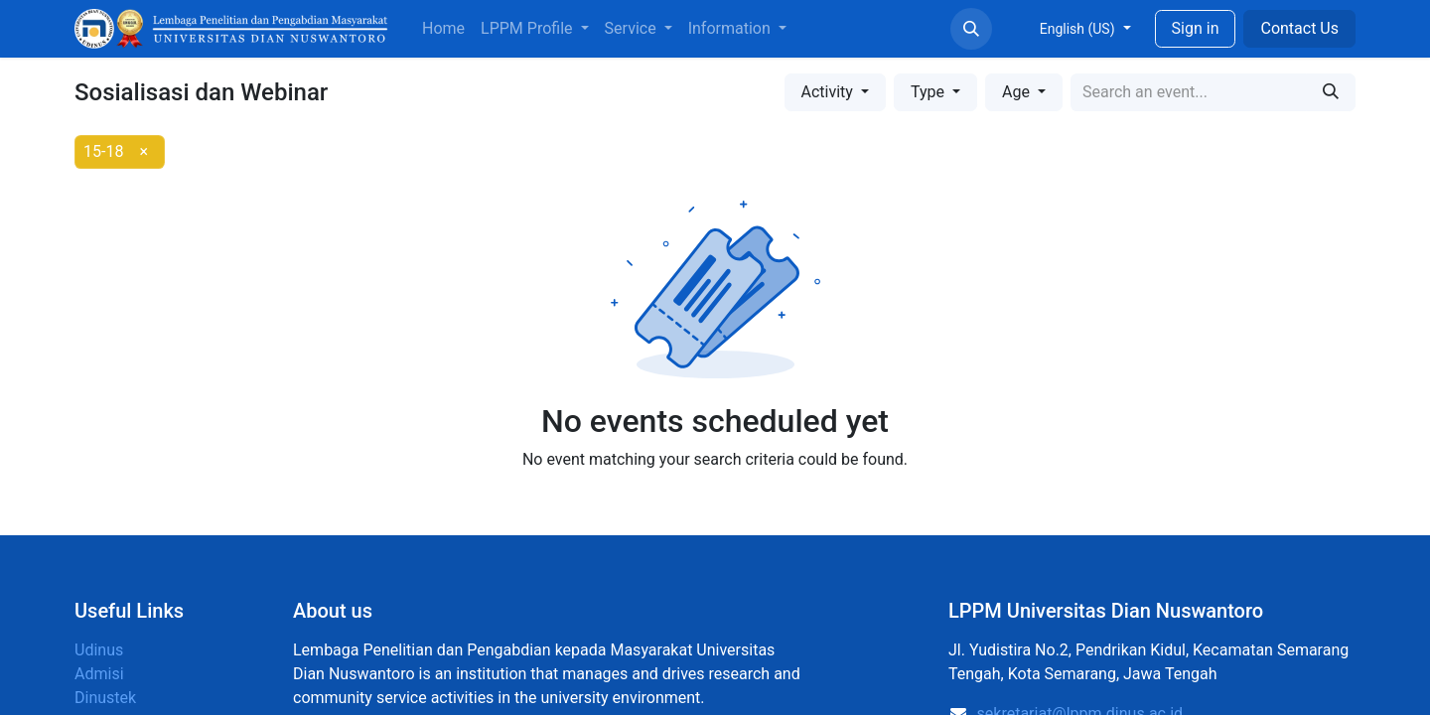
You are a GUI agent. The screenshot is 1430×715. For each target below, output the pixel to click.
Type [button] (929, 91)
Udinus (98, 650)
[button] (971, 29)
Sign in (1195, 28)
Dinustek (105, 697)
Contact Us (1299, 28)
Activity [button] (829, 91)
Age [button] (1018, 91)
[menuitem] (443, 29)
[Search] (1331, 92)
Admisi (99, 673)
